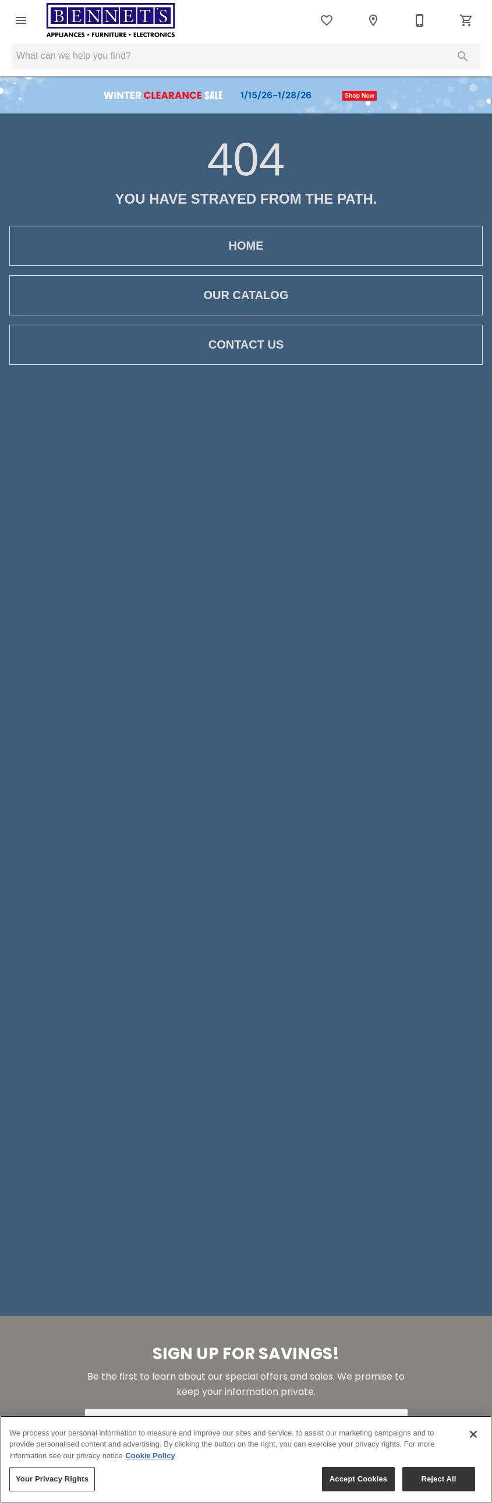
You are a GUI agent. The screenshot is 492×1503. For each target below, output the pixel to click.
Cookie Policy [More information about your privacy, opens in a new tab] (150, 1455)
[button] (21, 20)
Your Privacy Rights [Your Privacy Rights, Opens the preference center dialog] (52, 1478)
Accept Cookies (358, 1478)
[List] (327, 20)
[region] (246, 1459)
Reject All (438, 1478)
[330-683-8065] (420, 20)
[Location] (373, 20)
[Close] (473, 1434)
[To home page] (110, 20)
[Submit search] (463, 56)
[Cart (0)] (466, 20)
